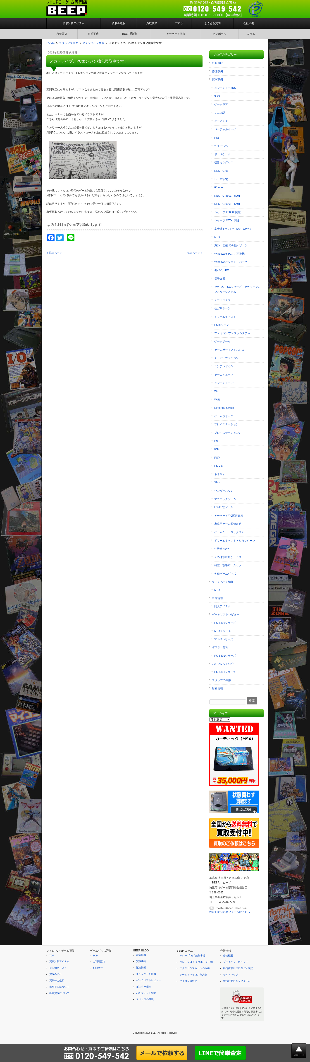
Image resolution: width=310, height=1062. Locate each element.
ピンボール (219, 33)
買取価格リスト (58, 967)
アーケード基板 (175, 33)
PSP (217, 457)
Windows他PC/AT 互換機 (229, 253)
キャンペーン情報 (223, 581)
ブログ (179, 23)
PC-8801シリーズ (225, 622)
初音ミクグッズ (223, 162)
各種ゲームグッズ (225, 573)
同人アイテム (222, 606)
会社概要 (248, 23)
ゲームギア (221, 104)
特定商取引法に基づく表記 (238, 968)
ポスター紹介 (220, 647)
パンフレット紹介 (223, 663)
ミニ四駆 (219, 112)
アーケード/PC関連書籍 (228, 515)
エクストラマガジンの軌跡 (195, 968)
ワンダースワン (223, 490)
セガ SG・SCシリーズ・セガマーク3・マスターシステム (238, 289)
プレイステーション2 (227, 432)
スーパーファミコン (226, 358)
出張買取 (217, 63)
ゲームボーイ (222, 341)
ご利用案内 (99, 961)
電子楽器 (219, 278)
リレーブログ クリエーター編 (196, 961)
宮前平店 (93, 33)
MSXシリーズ (222, 631)
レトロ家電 (221, 179)
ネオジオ (219, 474)
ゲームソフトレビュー (225, 614)
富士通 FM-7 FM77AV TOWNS (232, 228)
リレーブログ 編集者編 (192, 955)
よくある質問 (212, 23)
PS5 (216, 137)
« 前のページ (54, 252)
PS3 (216, 441)
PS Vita (218, 465)
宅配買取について (59, 986)
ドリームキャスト (225, 316)
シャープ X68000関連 (227, 212)
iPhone (218, 187)
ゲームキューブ (223, 374)
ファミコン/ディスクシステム (232, 333)
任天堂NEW (221, 548)
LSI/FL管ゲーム (223, 507)
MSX (217, 237)
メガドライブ (222, 300)
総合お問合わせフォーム (236, 981)
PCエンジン (221, 325)
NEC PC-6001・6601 (227, 204)
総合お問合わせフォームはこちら (229, 912)
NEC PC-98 (221, 170)
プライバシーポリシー (235, 961)
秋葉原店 (61, 33)
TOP (51, 955)
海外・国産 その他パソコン (231, 245)
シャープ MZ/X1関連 (226, 220)
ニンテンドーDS (224, 383)
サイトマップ (230, 974)
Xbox (217, 482)
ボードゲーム (222, 154)
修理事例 (217, 71)
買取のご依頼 (56, 980)
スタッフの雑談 (221, 680)
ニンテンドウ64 (224, 366)
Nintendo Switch (224, 407)
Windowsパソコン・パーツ (230, 262)
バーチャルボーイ (225, 129)
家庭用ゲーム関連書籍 (227, 523)
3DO (217, 96)
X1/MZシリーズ (223, 639)
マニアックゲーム (225, 499)
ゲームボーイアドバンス (229, 349)
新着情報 (217, 688)
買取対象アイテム (73, 23)
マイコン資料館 (188, 981)
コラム (251, 33)
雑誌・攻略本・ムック (227, 565)
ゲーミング (221, 121)
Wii (216, 391)
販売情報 (217, 598)
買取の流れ (118, 23)
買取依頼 (151, 23)
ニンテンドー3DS (225, 88)
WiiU (217, 399)
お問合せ (98, 967)
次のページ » (195, 252)
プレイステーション (226, 424)
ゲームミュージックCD (228, 532)
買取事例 (217, 79)
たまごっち (221, 146)
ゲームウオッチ (223, 416)
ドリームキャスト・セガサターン (234, 540)
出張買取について (59, 993)
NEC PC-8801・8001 (227, 195)
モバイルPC (221, 270)
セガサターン (222, 308)
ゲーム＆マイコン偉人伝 (193, 974)
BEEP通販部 (130, 33)
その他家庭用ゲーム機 (227, 557)
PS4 (216, 449)
